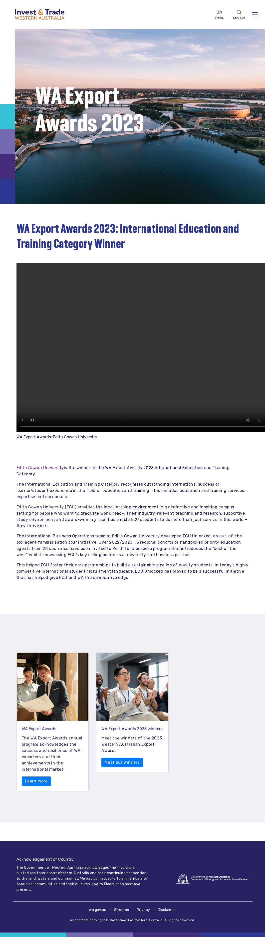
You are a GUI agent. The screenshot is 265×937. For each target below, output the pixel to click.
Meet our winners (122, 762)
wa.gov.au (97, 910)
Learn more (36, 781)
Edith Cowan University (40, 467)
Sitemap (121, 910)
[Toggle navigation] (255, 14)
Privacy (143, 910)
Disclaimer (167, 910)
